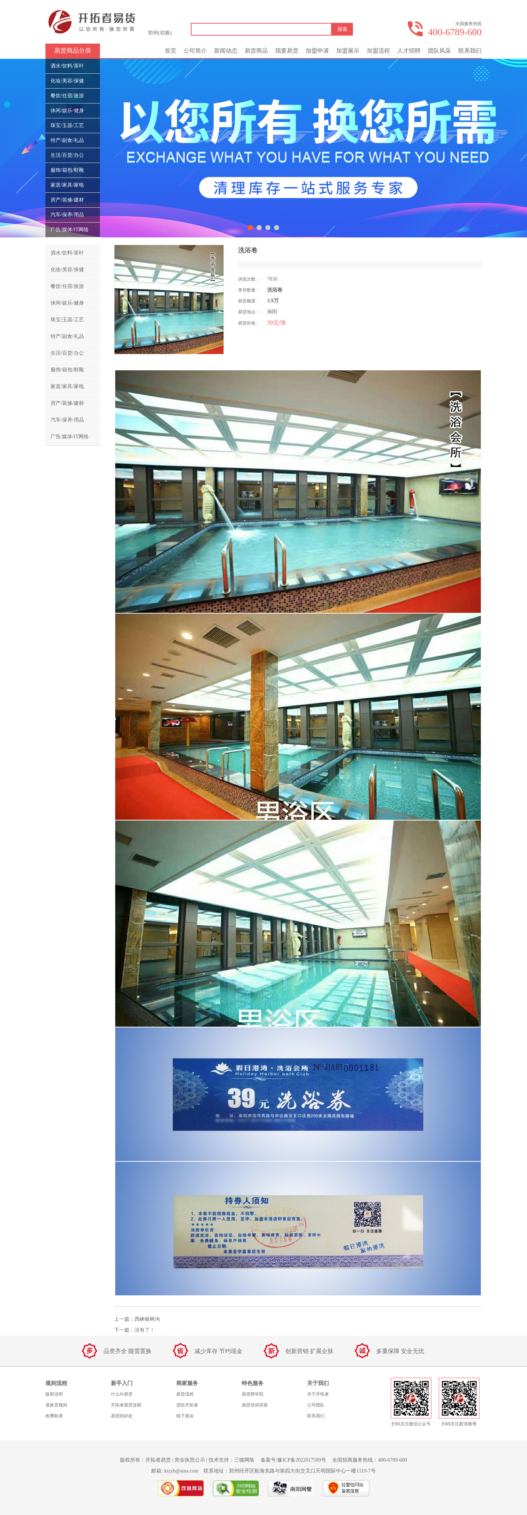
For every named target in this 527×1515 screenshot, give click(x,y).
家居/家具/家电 (67, 185)
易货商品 (256, 51)
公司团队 (316, 1405)
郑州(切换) (160, 33)
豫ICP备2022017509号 (301, 1460)
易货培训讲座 (255, 1405)
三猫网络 (244, 1460)
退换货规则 (56, 1405)
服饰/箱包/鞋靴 (67, 170)
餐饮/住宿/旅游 (67, 95)
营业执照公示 (189, 1460)
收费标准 (54, 1415)
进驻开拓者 (187, 1405)
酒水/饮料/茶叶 (67, 66)
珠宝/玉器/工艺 (67, 125)
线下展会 (185, 1415)
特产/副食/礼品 (67, 140)
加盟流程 (378, 51)
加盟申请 (317, 51)
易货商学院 (253, 1394)
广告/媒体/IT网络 (70, 229)
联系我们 (470, 51)
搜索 (342, 29)
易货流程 (185, 1394)
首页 (170, 51)
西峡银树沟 (147, 1319)
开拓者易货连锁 (126, 1405)
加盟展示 (347, 51)
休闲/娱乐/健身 (67, 110)
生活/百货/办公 (67, 155)
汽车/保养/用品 (67, 214)
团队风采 (439, 51)
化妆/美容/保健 (67, 81)
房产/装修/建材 (67, 200)
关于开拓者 (318, 1394)
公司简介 (195, 51)
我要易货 (286, 51)
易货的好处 (122, 1415)
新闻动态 (225, 51)
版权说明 (54, 1394)
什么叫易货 (122, 1394)
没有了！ (144, 1330)
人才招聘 (409, 51)
